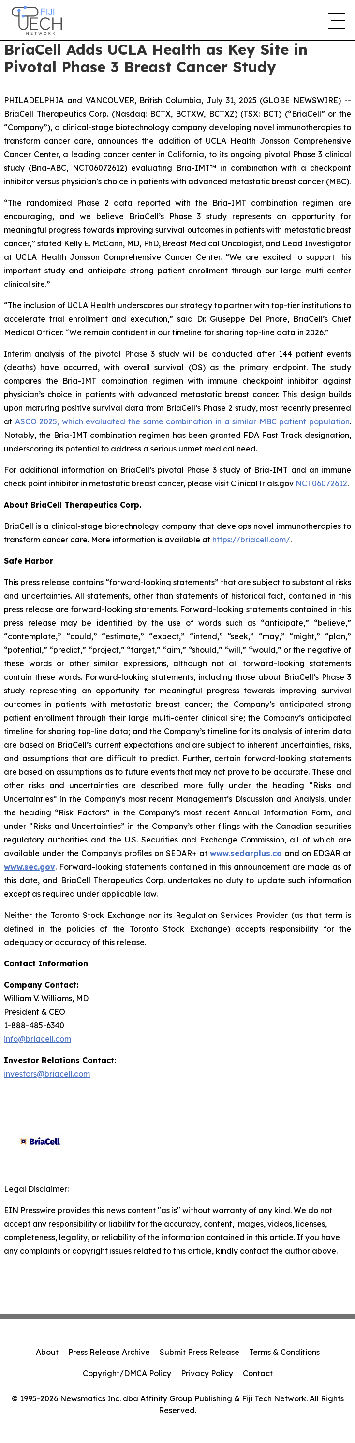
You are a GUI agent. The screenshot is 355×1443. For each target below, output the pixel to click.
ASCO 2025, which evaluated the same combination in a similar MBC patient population (182, 421)
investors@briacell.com (47, 1074)
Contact (258, 1373)
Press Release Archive (109, 1352)
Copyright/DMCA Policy (127, 1373)
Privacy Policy (207, 1373)
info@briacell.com (37, 1039)
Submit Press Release (199, 1352)
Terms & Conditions (284, 1352)
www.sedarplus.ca (246, 853)
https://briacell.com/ (251, 539)
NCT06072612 (321, 483)
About (47, 1352)
